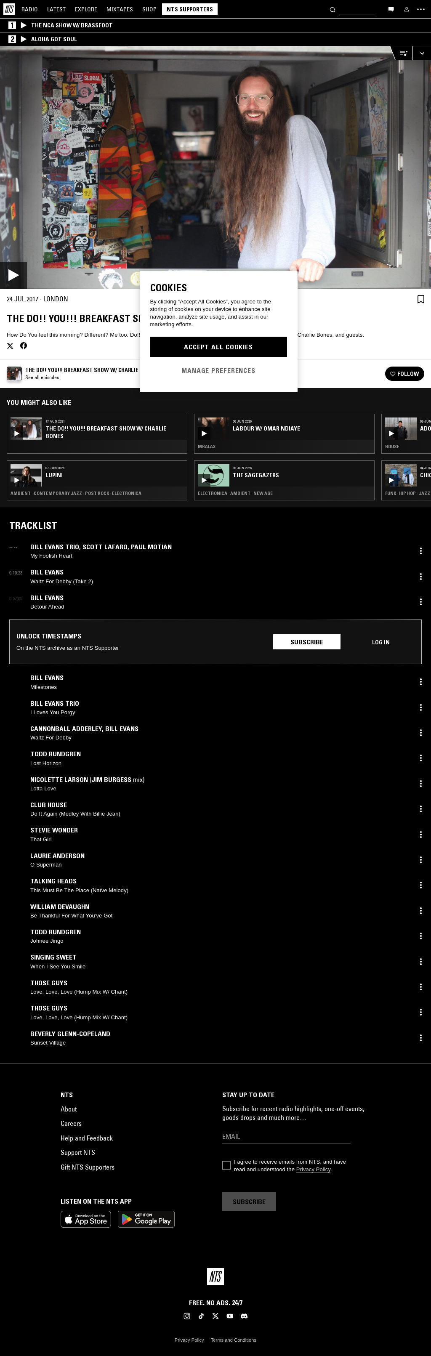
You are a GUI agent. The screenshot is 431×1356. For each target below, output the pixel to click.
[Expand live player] (421, 53)
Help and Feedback (87, 1138)
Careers (71, 1123)
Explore (86, 9)
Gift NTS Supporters (87, 1167)
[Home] (9, 9)
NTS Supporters (190, 9)
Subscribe (306, 642)
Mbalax (207, 446)
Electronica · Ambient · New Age (235, 493)
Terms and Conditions (233, 1340)
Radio (29, 9)
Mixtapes (119, 9)
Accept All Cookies (218, 347)
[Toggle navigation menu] (421, 9)
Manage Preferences (218, 370)
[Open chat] (391, 9)
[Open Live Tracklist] (401, 53)
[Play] (215, 167)
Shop (149, 9)
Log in (381, 642)
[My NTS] (406, 9)
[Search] (332, 9)
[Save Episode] (421, 299)
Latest (56, 9)
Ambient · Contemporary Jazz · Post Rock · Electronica (76, 493)
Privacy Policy (313, 1169)
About (69, 1109)
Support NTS (78, 1152)
